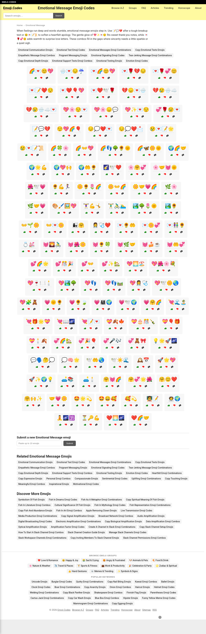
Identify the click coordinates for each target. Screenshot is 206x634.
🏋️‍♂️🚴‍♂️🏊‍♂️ (117, 206)
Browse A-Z (118, 8)
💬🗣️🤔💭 (42, 360)
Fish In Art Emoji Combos (69, 510)
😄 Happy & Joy (70, 560)
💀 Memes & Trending (102, 571)
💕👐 (87, 264)
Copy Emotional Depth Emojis (33, 61)
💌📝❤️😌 (41, 90)
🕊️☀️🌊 (120, 360)
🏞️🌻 (171, 206)
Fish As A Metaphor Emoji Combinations (101, 499)
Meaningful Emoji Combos (31, 484)
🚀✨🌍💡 (41, 379)
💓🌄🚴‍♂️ (52, 244)
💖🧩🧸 (28, 302)
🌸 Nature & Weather (39, 565)
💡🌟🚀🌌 (165, 341)
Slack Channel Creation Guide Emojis (86, 532)
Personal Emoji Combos (58, 478)
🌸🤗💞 (137, 167)
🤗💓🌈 (112, 379)
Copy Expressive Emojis (30, 478)
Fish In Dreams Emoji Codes (63, 499)
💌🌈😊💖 (103, 71)
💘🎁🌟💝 (38, 321)
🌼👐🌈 (117, 186)
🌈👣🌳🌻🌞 (115, 148)
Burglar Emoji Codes (62, 581)
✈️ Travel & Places (63, 565)
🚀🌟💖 (166, 360)
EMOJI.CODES (9, 2)
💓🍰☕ (151, 244)
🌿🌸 (171, 186)
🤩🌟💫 (83, 398)
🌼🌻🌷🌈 (89, 186)
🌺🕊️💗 (36, 186)
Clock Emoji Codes (41, 587)
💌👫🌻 (176, 225)
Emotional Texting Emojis (109, 61)
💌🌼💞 (151, 225)
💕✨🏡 (111, 264)
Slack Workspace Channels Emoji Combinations (42, 538)
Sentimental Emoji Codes (114, 478)
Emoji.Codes (63, 610)
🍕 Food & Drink (160, 560)
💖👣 (90, 283)
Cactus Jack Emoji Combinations (47, 598)
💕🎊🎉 (64, 264)
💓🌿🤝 (126, 244)
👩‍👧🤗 (78, 225)
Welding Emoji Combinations (44, 592)
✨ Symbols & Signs (127, 571)
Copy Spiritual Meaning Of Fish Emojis (145, 499)
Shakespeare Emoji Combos (108, 592)
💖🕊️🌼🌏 (166, 283)
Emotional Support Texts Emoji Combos (72, 61)
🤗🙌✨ (33, 398)
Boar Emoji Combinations (67, 587)
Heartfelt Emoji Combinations (167, 473)
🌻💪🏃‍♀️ (61, 186)
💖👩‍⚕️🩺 (139, 283)
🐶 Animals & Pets (138, 560)
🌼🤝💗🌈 (145, 186)
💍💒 (29, 244)
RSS (155, 610)
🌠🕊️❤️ (112, 167)
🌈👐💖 (84, 148)
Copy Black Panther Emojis (76, 592)
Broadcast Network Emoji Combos (115, 516)
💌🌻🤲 (126, 225)
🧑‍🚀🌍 (174, 398)
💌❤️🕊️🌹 (103, 90)
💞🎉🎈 (87, 341)
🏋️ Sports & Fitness (87, 565)
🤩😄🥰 (107, 398)
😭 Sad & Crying (90, 560)
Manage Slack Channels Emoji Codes (127, 532)
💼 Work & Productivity (113, 565)
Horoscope (184, 8)
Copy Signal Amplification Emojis (77, 516)
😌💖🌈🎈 (69, 129)
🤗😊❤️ (168, 379)
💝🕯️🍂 (38, 341)
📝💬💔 (41, 129)
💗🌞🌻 (53, 302)
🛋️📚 (67, 379)
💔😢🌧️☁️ (165, 90)
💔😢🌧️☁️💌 (41, 109)
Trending (168, 8)
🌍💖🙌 (63, 167)
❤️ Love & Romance (48, 560)
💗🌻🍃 (78, 302)
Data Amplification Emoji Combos (163, 521)
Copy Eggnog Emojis (122, 603)
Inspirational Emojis (59, 484)
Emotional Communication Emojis (35, 50)
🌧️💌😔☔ (72, 71)
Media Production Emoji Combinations (37, 516)
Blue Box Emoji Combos (107, 598)
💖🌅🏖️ (135, 264)
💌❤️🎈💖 (72, 90)
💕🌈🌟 (39, 264)
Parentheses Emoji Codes (163, 592)
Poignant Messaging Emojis (73, 55)
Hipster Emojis (130, 598)
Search (58, 15)
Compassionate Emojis (86, 478)
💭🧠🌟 (70, 360)
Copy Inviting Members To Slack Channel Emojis (95, 538)
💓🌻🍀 (101, 244)
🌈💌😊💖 (41, 71)
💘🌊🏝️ (177, 302)
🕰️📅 (143, 360)
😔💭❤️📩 (131, 129)
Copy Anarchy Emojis (95, 587)
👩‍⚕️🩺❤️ (101, 225)
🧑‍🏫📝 (152, 398)
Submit (69, 443)
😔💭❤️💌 (100, 129)
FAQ (143, 8)
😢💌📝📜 (32, 148)
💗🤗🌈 (152, 302)
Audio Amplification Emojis (150, 516)
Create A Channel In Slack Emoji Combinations (112, 527)
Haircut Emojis (142, 587)
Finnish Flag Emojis (136, 592)
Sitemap (146, 610)
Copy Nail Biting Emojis (119, 581)
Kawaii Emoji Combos (146, 581)
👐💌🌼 (55, 225)
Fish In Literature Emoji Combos (34, 505)
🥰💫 (131, 398)
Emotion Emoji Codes (137, 61)
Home (20, 25)
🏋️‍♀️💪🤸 (92, 206)
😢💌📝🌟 (162, 129)
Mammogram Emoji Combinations (90, 603)
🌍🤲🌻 (87, 167)
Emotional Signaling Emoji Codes (107, 55)
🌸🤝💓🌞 (165, 167)
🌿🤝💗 (36, 206)
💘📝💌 (90, 321)
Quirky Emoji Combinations (89, 581)
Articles (155, 8)
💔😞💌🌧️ (134, 90)
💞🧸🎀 (137, 341)
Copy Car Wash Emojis (79, 598)
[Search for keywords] (28, 15)
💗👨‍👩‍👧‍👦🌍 (103, 302)
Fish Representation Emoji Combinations (150, 505)
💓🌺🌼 (77, 244)
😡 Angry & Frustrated (114, 560)
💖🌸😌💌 (75, 109)
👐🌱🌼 (30, 225)
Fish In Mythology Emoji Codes (109, 505)
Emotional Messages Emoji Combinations (110, 50)
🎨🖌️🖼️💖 (64, 206)
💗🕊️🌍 (128, 302)
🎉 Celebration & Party (140, 565)
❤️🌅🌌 (115, 418)
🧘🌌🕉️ (66, 418)
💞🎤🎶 (112, 341)
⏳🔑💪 (90, 418)
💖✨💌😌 (137, 109)
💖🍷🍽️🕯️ (39, 283)
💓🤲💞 (176, 244)
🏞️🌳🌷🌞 (145, 206)
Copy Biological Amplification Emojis (123, 521)
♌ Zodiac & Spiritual (166, 565)
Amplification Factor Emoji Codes (67, 527)
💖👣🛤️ (114, 283)
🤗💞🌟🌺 (140, 379)
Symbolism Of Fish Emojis (31, 499)
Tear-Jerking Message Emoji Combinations (150, 55)
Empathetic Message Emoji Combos (36, 55)
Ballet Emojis (167, 581)
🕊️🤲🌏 (95, 360)
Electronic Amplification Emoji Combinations (78, 521)
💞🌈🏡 (63, 341)
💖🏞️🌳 (67, 283)
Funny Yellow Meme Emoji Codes (158, 598)
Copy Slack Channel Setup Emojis (156, 527)
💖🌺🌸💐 (163, 264)
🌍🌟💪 (38, 167)
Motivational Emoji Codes (86, 484)
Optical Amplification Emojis (32, 527)
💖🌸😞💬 (106, 109)
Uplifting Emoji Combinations (146, 478)
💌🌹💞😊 (165, 71)
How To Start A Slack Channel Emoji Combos (41, 532)
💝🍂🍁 (115, 321)
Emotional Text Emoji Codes (71, 50)
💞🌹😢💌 (168, 109)
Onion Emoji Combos (120, 587)
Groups (133, 8)
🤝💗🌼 (58, 398)
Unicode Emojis (39, 581)
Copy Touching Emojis (176, 478)
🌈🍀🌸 (60, 148)
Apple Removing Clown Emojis (101, 510)
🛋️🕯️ (89, 379)
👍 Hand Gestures (77, 571)
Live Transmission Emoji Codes (136, 510)
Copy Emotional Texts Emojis (150, 50)
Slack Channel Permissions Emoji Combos (144, 538)
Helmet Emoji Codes (164, 587)
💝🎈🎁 (171, 321)
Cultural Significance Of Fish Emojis (72, 505)
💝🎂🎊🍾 (143, 321)
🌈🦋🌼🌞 (149, 148)
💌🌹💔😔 (134, 71)
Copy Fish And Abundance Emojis (35, 510)
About (198, 8)
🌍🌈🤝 (177, 148)
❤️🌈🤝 (140, 418)
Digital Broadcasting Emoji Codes (35, 521)
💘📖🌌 (66, 321)
